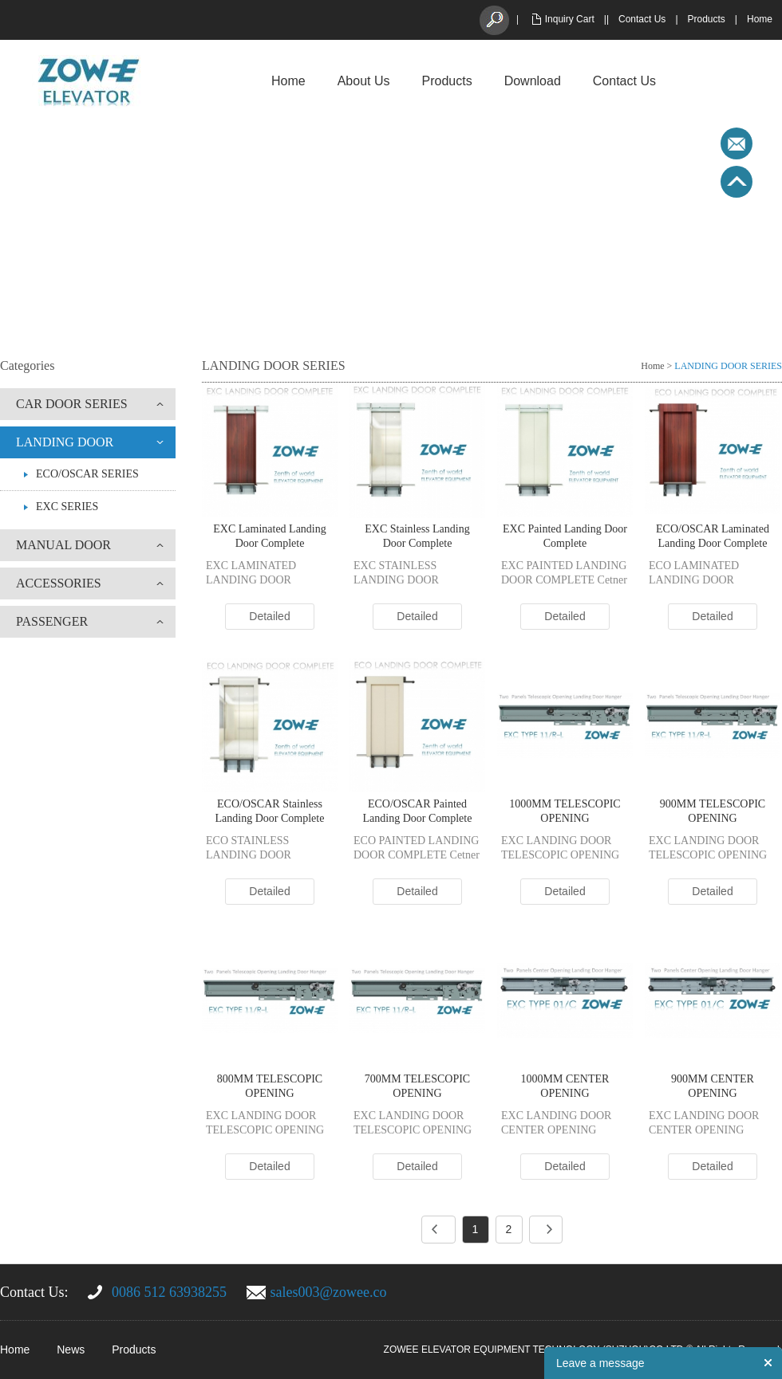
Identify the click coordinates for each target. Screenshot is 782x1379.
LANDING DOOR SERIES (728, 365)
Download (532, 81)
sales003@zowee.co (329, 1292)
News (71, 1349)
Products (706, 19)
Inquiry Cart (569, 19)
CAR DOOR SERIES (72, 404)
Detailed (269, 616)
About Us (364, 81)
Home (759, 19)
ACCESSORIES (58, 583)
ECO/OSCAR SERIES (87, 474)
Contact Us (641, 19)
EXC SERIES (67, 507)
